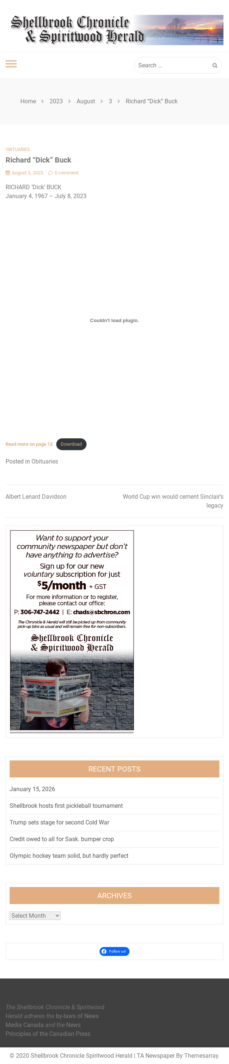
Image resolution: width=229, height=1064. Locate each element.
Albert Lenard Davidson (36, 496)
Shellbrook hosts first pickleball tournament (66, 805)
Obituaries (18, 149)
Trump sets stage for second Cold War (59, 822)
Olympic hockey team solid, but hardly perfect (69, 855)
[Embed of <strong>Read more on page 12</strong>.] (114, 321)
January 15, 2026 (32, 789)
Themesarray (201, 1055)
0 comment (63, 172)
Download (71, 444)
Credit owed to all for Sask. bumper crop (62, 839)
